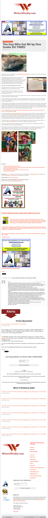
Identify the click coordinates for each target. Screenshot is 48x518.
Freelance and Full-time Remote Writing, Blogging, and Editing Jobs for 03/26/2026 (24, 412)
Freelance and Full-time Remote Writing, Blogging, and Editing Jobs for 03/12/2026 (24, 427)
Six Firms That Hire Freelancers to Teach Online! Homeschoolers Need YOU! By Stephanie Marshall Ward (24, 167)
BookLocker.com (8, 175)
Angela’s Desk (33, 459)
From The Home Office (7, 41)
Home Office (32, 465)
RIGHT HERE (11, 121)
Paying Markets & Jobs (34, 471)
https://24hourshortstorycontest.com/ (15, 180)
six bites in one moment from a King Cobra (19, 113)
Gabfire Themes (43, 517)
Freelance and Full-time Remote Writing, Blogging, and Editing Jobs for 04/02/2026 (24, 405)
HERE (3, 338)
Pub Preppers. (22, 500)
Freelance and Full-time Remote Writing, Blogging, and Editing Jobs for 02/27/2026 (24, 434)
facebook (12, 177)
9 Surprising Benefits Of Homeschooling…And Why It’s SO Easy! (16, 169)
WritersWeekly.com (34, 174)
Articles (31, 463)
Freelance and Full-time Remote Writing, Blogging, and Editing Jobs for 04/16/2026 (24, 391)
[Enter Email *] (24, 361)
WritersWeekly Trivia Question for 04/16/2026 (14, 324)
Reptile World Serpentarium (23, 74)
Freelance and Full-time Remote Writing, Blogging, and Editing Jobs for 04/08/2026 (24, 398)
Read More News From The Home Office (11, 268)
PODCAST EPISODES (34, 461)
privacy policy (16, 511)
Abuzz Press (15, 500)
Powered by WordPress (30, 517)
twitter (9, 177)
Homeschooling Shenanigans (9, 170)
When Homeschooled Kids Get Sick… (10, 168)
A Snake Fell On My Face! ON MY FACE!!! (11, 166)
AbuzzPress (15, 175)
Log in (24, 517)
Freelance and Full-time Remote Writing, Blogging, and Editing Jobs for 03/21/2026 (24, 420)
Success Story (33, 477)
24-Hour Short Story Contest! (35, 475)
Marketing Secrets (33, 473)
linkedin (16, 177)
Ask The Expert (33, 469)
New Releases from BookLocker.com (37, 467)
